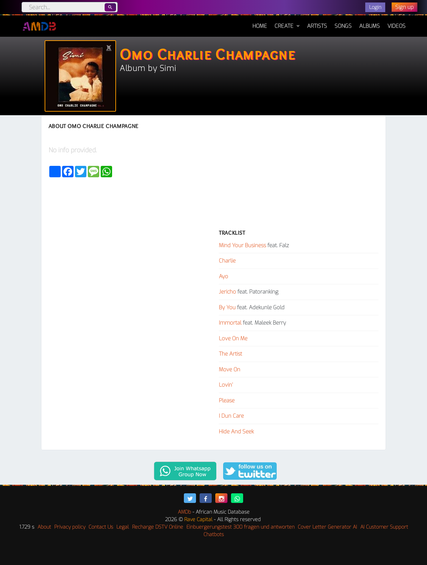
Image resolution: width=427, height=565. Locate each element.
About (44, 527)
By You (227, 307)
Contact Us (101, 527)
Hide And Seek (236, 431)
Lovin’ (226, 384)
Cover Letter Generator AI (327, 527)
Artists (317, 26)
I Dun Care (231, 415)
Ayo (223, 276)
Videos (396, 26)
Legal (122, 527)
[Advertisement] (298, 176)
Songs (343, 26)
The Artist (230, 353)
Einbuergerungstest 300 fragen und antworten (240, 527)
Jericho (227, 291)
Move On (229, 369)
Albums (369, 26)
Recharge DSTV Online (157, 527)
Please (227, 400)
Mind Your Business (242, 245)
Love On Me (233, 338)
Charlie (227, 260)
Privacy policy (69, 527)
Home (259, 22)
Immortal (230, 322)
